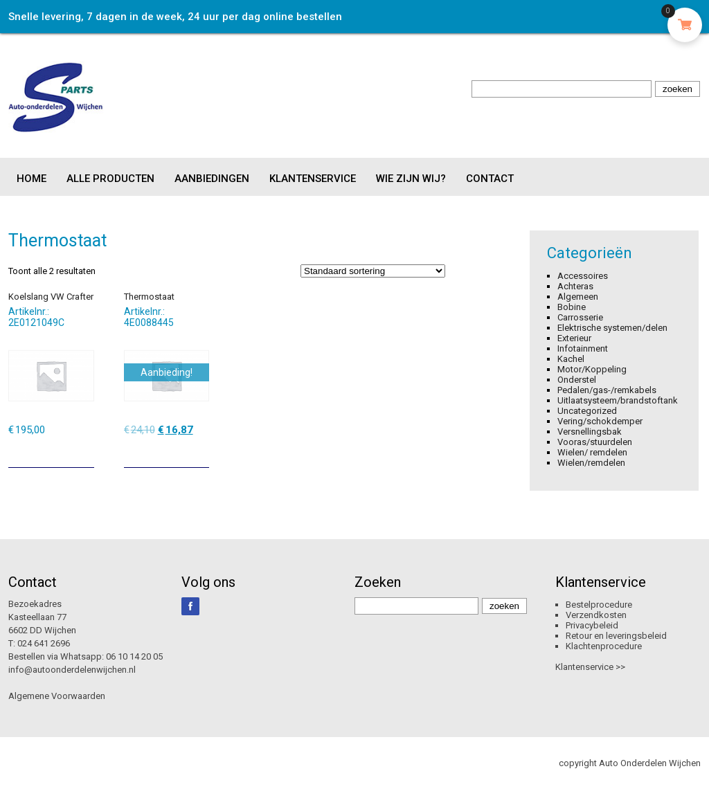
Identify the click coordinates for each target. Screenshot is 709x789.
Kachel (570, 359)
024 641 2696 (43, 643)
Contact (490, 178)
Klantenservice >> (590, 667)
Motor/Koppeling (592, 369)
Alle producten (110, 178)
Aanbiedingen (211, 178)
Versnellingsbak (589, 431)
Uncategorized (587, 411)
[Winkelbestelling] (372, 271)
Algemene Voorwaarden (56, 696)
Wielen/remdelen (591, 462)
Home (31, 178)
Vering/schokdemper (600, 421)
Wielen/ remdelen (592, 452)
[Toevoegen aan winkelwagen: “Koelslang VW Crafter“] (85, 452)
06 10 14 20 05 (134, 656)
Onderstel (576, 379)
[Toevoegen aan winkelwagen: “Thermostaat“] (200, 452)
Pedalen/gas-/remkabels (606, 390)
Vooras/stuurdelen (594, 442)
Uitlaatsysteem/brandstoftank (617, 400)
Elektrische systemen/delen (612, 328)
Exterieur (574, 338)
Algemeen (577, 296)
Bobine (571, 307)
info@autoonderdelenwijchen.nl (72, 669)
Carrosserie (580, 317)
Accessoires (582, 276)
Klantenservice (312, 178)
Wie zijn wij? (411, 178)
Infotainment (582, 348)
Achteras (575, 286)
